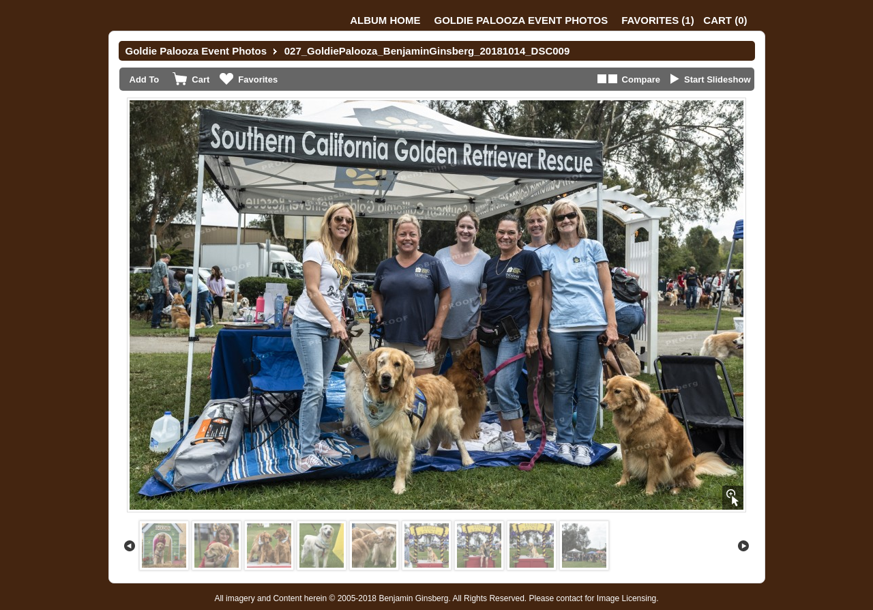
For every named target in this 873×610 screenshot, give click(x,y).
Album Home (385, 20)
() (657, 20)
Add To (145, 79)
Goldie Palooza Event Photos (521, 20)
